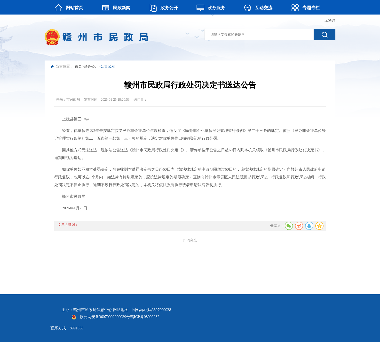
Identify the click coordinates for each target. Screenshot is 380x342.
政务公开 (91, 66)
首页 (78, 66)
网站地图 (120, 310)
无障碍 (329, 20)
